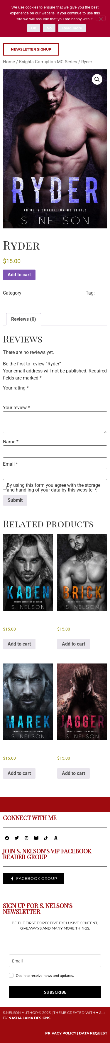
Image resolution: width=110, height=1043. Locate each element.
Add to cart (19, 275)
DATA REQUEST (93, 1033)
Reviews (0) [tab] (23, 319)
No (49, 28)
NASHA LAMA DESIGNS (29, 1018)
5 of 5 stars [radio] (39, 395)
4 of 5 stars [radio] (31, 395)
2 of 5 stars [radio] (14, 395)
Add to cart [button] (19, 644)
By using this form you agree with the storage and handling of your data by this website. (53, 487)
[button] (97, 79)
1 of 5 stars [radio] (6, 395)
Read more (72, 28)
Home (9, 61)
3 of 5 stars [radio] (22, 395)
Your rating (16, 388)
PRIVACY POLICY (60, 1033)
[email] (55, 961)
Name (10, 441)
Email (10, 464)
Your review (16, 407)
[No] (101, 18)
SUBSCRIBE (55, 992)
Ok (33, 28)
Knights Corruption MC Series (48, 61)
